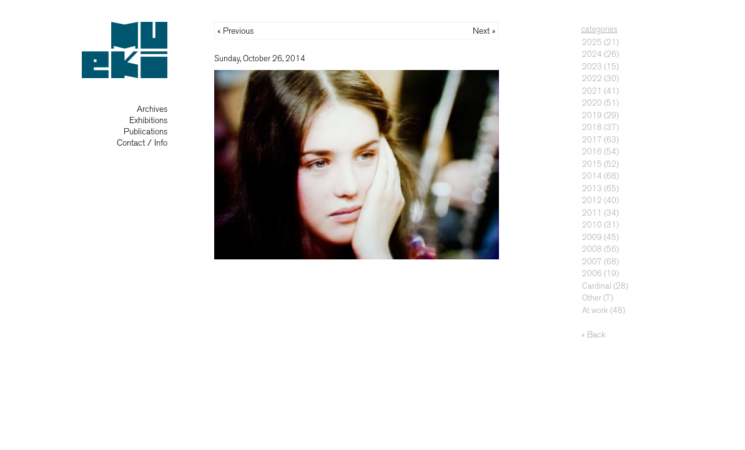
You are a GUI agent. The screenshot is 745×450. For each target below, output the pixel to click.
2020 (592, 103)
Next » (484, 31)
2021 (592, 91)
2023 (592, 66)
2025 (592, 42)
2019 (592, 115)
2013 (592, 188)
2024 (592, 54)
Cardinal (596, 286)
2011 (592, 213)
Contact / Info (142, 143)
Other (591, 297)
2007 (592, 261)
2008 (592, 249)
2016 (592, 151)
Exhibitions (148, 120)
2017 (592, 139)
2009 (592, 237)
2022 (592, 78)
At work (595, 310)
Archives (152, 109)
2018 (592, 127)
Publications (145, 131)
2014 (592, 176)
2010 (592, 224)
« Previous (235, 31)
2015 (592, 164)
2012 (592, 200)
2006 (592, 273)
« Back (593, 334)
